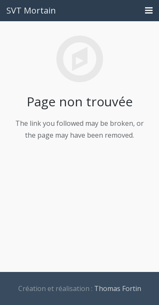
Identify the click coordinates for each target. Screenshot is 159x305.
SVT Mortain (31, 10)
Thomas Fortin (117, 288)
